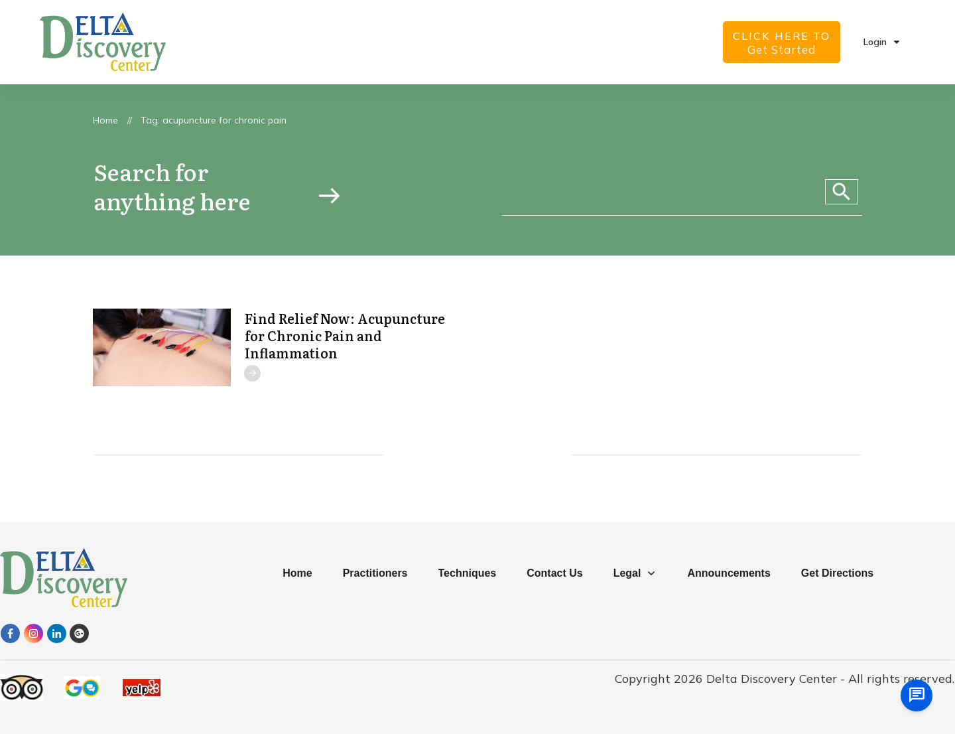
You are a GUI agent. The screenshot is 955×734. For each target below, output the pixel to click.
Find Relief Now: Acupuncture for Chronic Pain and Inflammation (345, 335)
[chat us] (916, 695)
